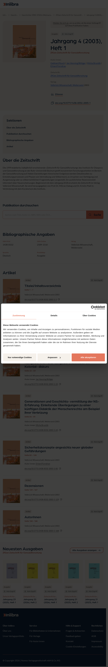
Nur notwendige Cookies (20, 357)
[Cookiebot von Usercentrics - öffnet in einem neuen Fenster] (93, 308)
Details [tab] (54, 315)
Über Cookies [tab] (89, 315)
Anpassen (54, 357)
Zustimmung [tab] (19, 315)
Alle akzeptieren (88, 357)
